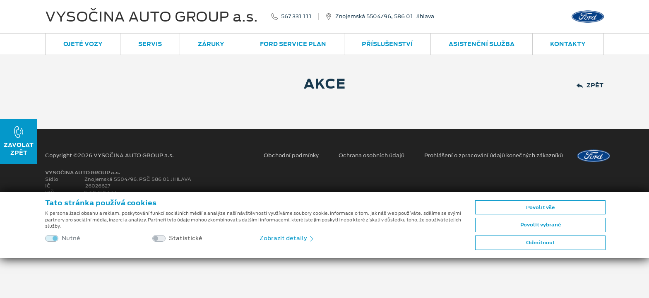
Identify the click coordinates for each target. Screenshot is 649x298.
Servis (150, 44)
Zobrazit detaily (287, 238)
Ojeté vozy (83, 44)
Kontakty (568, 44)
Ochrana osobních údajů (371, 155)
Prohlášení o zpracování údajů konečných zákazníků (493, 155)
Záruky (211, 44)
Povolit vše (540, 207)
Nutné (71, 238)
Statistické (185, 238)
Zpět (590, 85)
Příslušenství (387, 44)
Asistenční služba (481, 44)
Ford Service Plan (293, 44)
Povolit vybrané (540, 224)
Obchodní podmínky (291, 155)
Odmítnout (540, 242)
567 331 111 (296, 16)
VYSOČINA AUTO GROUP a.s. (151, 16)
